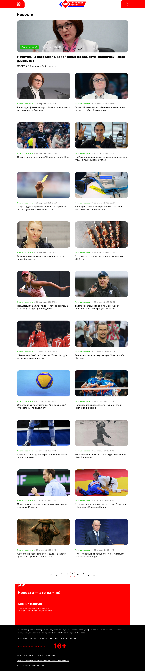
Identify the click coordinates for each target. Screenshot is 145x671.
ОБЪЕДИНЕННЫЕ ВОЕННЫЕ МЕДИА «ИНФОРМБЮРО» (43, 660)
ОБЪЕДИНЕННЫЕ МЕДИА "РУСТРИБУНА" (36, 655)
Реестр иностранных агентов (31, 646)
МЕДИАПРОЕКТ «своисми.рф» (31, 666)
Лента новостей (29, 47)
